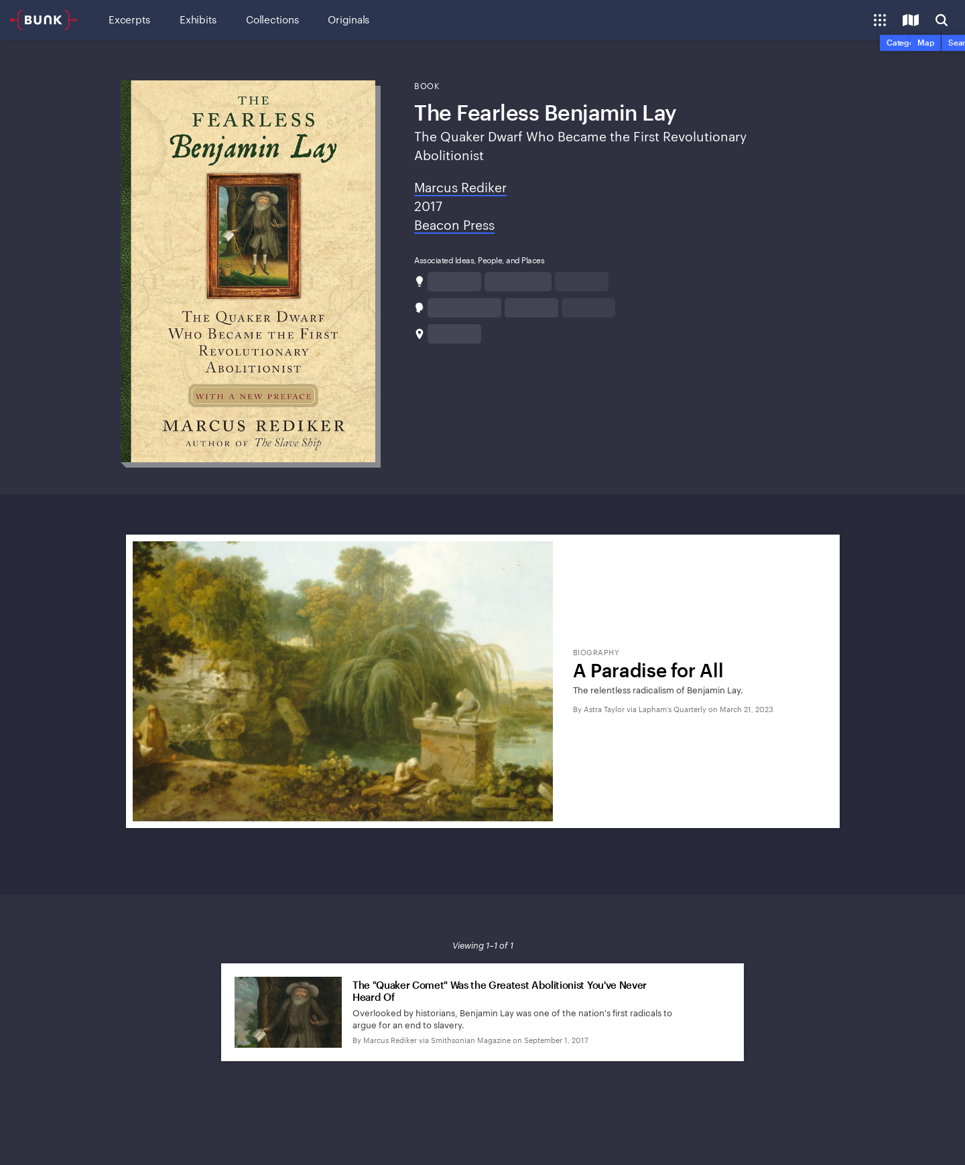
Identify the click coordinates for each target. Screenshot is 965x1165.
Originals (348, 19)
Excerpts (129, 19)
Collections (272, 19)
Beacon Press (454, 224)
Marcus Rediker (460, 187)
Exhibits (198, 19)
